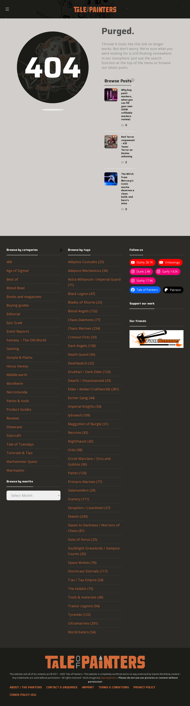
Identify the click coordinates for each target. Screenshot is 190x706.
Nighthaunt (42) (80, 441)
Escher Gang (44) (81, 398)
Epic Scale (14, 322)
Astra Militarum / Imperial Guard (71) (94, 282)
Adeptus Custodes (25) (86, 262)
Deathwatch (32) (81, 363)
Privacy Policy (144, 687)
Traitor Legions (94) (84, 606)
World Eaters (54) (81, 632)
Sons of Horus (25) (82, 539)
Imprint (88, 687)
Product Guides (19, 409)
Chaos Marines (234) (84, 328)
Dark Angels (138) (82, 345)
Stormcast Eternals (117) (87, 571)
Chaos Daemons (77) (84, 320)
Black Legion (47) (81, 293)
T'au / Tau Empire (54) (85, 580)
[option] (119, 150)
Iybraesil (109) (79, 415)
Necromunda (17, 392)
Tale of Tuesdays (20, 444)
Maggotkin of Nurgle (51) (88, 424)
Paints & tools (18, 401)
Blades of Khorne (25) (85, 302)
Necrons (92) (78, 432)
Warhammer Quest (22, 461)
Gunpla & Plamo (19, 357)
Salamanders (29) (81, 490)
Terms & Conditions (113, 687)
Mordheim (15, 383)
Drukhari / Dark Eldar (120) (89, 371)
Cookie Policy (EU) (23, 695)
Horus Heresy (17, 366)
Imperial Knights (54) (84, 406)
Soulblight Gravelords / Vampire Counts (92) (94, 551)
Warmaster (16, 470)
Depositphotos (108, 677)
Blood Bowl (16, 288)
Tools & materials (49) (85, 597)
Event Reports (18, 331)
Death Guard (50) (81, 354)
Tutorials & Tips (20, 453)
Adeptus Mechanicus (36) (88, 270)
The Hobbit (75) (80, 588)
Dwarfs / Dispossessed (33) (89, 380)
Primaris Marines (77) (85, 481)
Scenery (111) (78, 499)
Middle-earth (17, 374)
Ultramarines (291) (83, 623)
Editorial (13, 314)
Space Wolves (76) (82, 562)
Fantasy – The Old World (26, 340)
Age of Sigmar (18, 270)
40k (9, 262)
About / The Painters (26, 687)
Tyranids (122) (79, 614)
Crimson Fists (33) (82, 337)
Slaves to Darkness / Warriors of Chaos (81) (94, 528)
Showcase (14, 427)
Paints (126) (77, 473)
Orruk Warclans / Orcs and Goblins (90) (89, 461)
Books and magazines (24, 296)
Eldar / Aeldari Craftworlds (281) (93, 389)
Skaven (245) (78, 516)
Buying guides (18, 305)
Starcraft (14, 435)
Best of (12, 279)
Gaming (13, 348)
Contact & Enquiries (61, 687)
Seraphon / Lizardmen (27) (89, 508)
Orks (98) (75, 450)
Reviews (13, 418)
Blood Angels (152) (82, 311)
